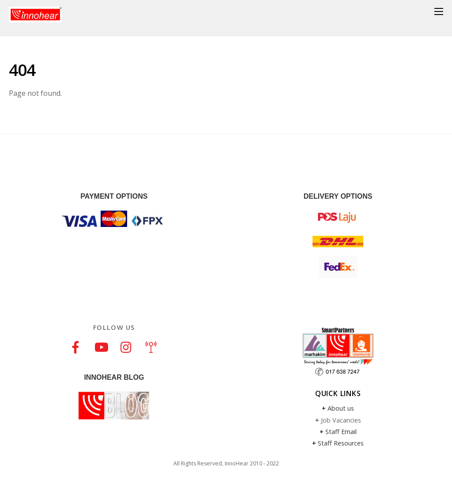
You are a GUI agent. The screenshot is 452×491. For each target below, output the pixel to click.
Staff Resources (341, 443)
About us (341, 408)
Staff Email (341, 431)
